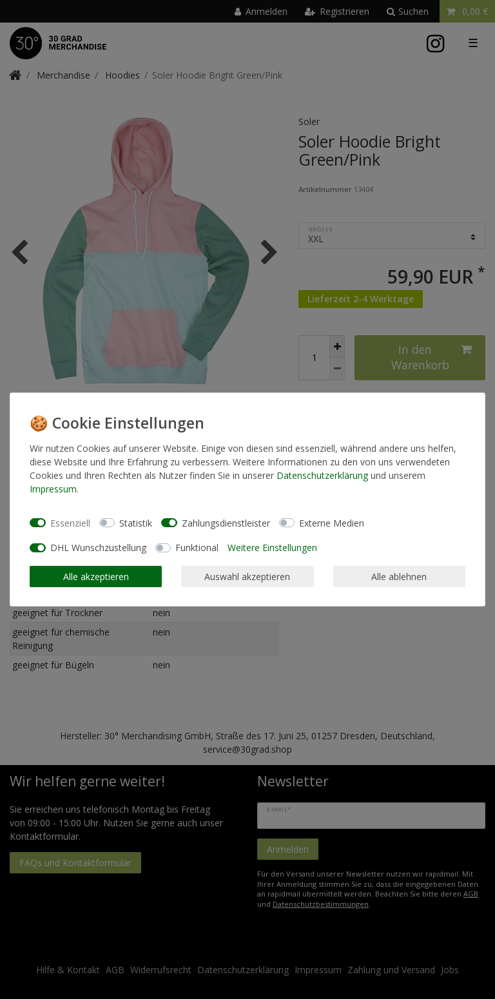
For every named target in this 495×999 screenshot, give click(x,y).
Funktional (196, 547)
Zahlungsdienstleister (226, 523)
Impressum (53, 489)
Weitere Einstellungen (272, 547)
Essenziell (70, 523)
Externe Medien (331, 523)
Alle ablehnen (399, 576)
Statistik (135, 523)
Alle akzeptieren (96, 576)
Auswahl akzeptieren (247, 576)
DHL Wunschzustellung (98, 547)
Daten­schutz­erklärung (322, 475)
